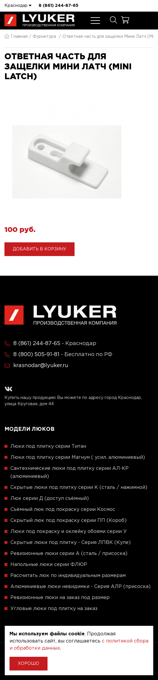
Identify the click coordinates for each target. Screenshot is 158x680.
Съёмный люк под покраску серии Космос (62, 509)
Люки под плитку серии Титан (48, 446)
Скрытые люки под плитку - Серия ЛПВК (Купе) (70, 542)
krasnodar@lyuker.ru (40, 365)
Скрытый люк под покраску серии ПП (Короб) (68, 520)
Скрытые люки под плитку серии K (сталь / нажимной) (78, 487)
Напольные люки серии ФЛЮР (48, 564)
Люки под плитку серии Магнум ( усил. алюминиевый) (77, 457)
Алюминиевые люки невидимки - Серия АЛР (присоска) (80, 586)
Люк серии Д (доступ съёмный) (49, 498)
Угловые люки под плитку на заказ (53, 608)
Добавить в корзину (39, 249)
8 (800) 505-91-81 (36, 354)
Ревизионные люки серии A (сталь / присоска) (68, 553)
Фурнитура (44, 36)
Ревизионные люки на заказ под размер (60, 597)
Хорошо (28, 663)
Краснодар (17, 5)
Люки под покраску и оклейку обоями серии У (68, 531)
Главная (16, 36)
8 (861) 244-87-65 (58, 5)
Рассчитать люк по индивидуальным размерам (68, 575)
